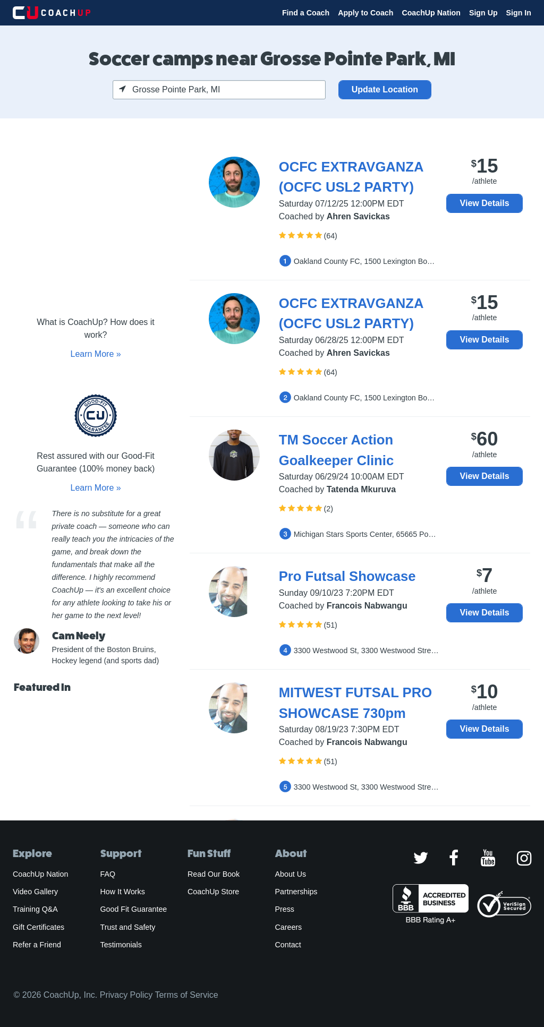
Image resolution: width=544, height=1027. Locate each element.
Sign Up (483, 12)
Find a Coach (305, 12)
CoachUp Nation (431, 12)
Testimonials (121, 944)
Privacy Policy (126, 994)
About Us (291, 874)
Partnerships (296, 891)
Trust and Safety (128, 927)
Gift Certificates (38, 927)
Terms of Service (186, 994)
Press (284, 909)
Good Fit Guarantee (133, 909)
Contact (288, 944)
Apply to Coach (365, 12)
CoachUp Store (213, 891)
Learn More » (95, 353)
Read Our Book (214, 874)
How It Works (122, 891)
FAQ (107, 874)
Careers (288, 927)
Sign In (518, 12)
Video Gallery (35, 891)
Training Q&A (35, 909)
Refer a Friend (37, 944)
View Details (484, 203)
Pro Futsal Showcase (347, 576)
